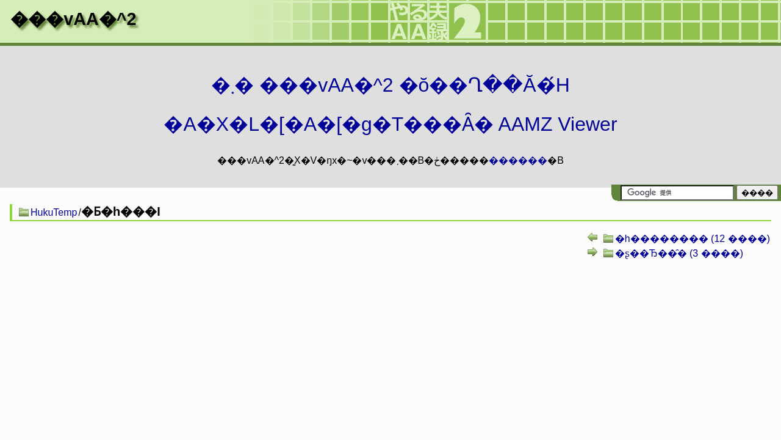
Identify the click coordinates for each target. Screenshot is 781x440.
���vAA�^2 (73, 19)
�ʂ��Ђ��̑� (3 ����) (679, 253)
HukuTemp (54, 212)
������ (518, 160)
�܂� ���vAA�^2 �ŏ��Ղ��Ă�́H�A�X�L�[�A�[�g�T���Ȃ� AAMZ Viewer (390, 104)
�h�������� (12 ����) (692, 238)
